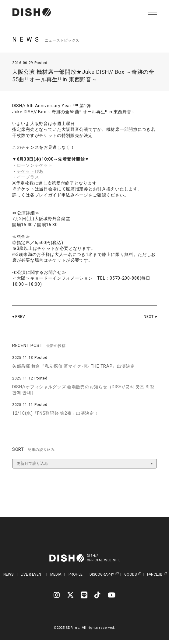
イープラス (28, 177)
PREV (20, 316)
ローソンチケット (35, 165)
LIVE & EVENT (32, 574)
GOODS (130, 574)
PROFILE (76, 574)
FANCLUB (155, 574)
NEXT (149, 316)
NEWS (8, 574)
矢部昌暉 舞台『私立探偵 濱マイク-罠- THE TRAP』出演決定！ (75, 366)
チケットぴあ (30, 171)
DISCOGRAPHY (102, 574)
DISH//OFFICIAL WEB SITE (104, 558)
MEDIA (55, 574)
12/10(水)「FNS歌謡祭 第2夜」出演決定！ (55, 413)
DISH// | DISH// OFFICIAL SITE (31, 12)
